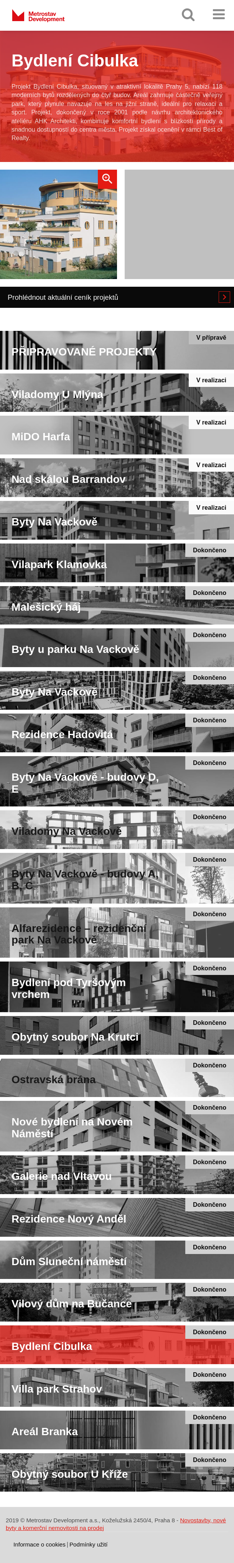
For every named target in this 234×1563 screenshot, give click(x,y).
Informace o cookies (39, 1544)
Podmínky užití (88, 1544)
